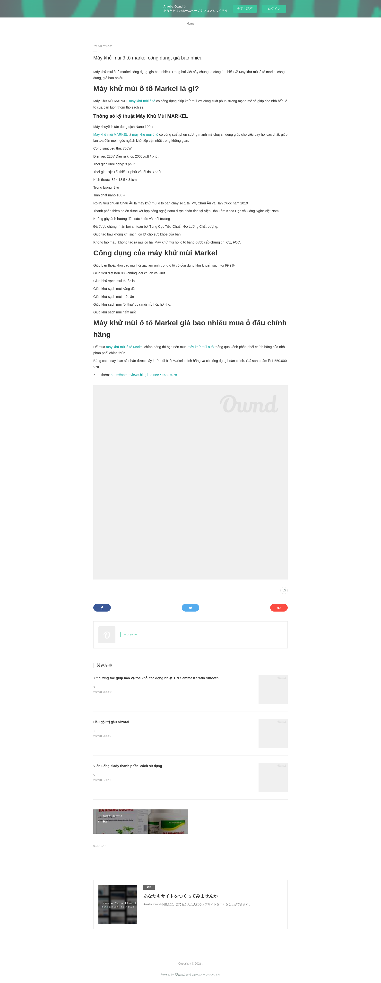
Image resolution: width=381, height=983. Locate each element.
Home (190, 23)
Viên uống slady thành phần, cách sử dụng (127, 766)
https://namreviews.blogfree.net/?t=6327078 (144, 375)
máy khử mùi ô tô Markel (124, 347)
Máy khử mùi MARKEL (110, 134)
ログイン (274, 8)
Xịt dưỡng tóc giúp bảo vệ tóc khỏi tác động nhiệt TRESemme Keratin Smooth (155, 678)
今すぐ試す (245, 8)
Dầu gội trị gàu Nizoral (111, 722)
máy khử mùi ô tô (142, 101)
